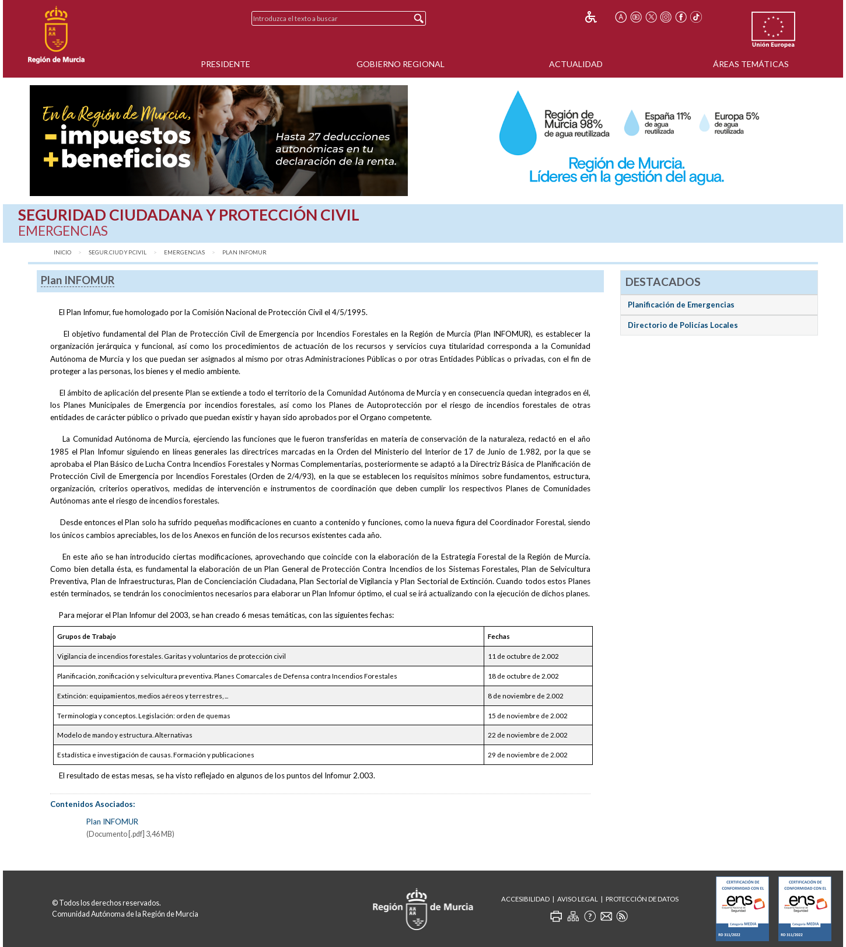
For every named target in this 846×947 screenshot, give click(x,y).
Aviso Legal (577, 899)
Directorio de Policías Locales (683, 325)
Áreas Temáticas (751, 64)
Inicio (62, 252)
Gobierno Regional (400, 64)
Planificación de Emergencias (681, 304)
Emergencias (184, 252)
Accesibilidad (525, 899)
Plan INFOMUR (244, 252)
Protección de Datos (642, 899)
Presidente (225, 64)
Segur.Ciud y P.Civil (117, 252)
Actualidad (576, 64)
